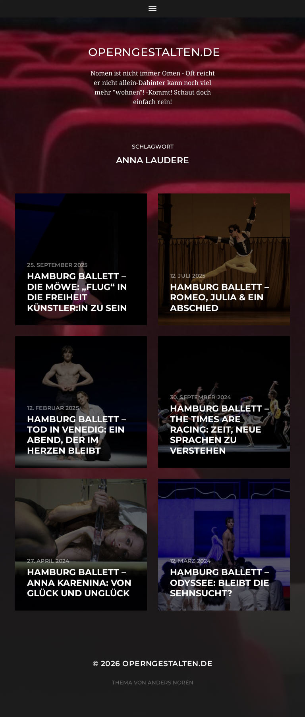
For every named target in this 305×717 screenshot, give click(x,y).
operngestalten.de (154, 52)
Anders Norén (170, 682)
